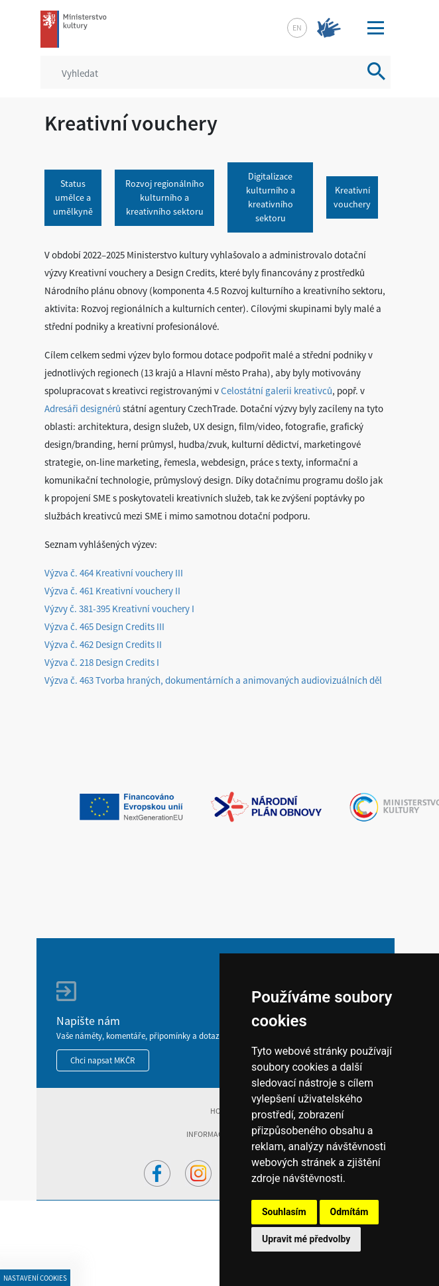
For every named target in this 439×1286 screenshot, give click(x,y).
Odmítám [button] (349, 1211)
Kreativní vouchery (352, 197)
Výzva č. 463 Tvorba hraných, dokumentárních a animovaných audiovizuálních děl (213, 680)
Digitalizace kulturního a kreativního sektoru (270, 197)
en (297, 27)
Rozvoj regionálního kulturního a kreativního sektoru (164, 197)
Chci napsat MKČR (102, 1060)
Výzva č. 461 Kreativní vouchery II (112, 590)
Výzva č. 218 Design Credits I (101, 662)
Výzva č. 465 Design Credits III (104, 626)
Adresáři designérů (82, 408)
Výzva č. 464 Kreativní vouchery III (113, 572)
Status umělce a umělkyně (73, 197)
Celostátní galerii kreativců (276, 390)
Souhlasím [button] (284, 1211)
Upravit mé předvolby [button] (306, 1239)
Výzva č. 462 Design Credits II (104, 644)
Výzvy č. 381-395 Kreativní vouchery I (119, 608)
